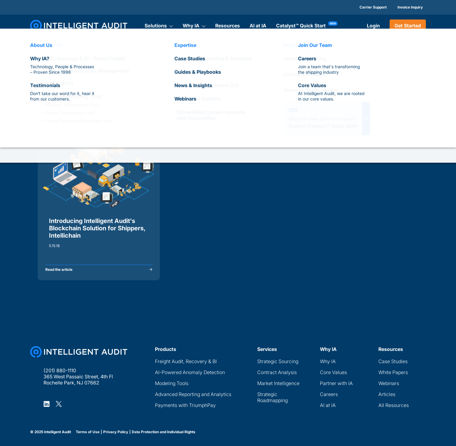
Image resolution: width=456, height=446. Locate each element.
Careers (329, 394)
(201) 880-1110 (60, 370)
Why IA (328, 361)
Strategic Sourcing (277, 361)
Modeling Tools (171, 383)
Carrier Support (373, 7)
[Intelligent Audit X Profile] (59, 403)
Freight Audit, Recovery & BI (186, 361)
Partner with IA (336, 383)
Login (373, 26)
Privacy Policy (115, 432)
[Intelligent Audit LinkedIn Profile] (47, 403)
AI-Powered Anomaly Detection (190, 372)
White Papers (393, 372)
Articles (386, 394)
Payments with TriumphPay (185, 405)
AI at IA (258, 26)
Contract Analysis (277, 372)
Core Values (333, 372)
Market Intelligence (278, 383)
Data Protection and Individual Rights (163, 432)
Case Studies (393, 361)
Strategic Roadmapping (272, 397)
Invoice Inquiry (410, 7)
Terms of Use (88, 432)
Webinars (388, 383)
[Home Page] (78, 352)
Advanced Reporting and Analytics (193, 394)
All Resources (393, 405)
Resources (227, 26)
